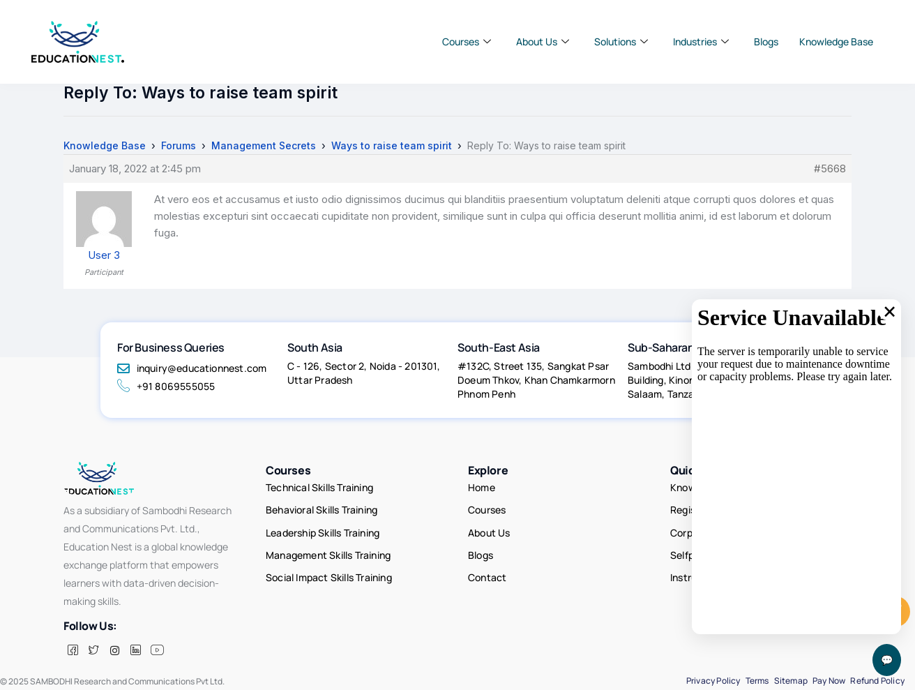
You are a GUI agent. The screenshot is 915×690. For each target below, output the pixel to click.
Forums (178, 145)
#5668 (830, 168)
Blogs (766, 41)
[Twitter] (93, 650)
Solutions (621, 41)
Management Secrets (263, 145)
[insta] (114, 650)
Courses (466, 41)
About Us (542, 41)
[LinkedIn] (135, 650)
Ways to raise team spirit (391, 145)
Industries (701, 41)
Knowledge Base (836, 41)
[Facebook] (72, 650)
